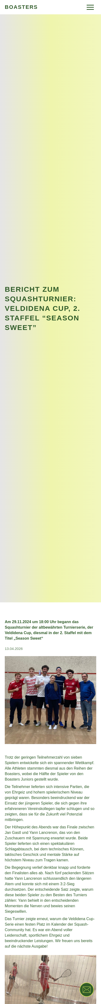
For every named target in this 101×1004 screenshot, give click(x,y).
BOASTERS (21, 7)
